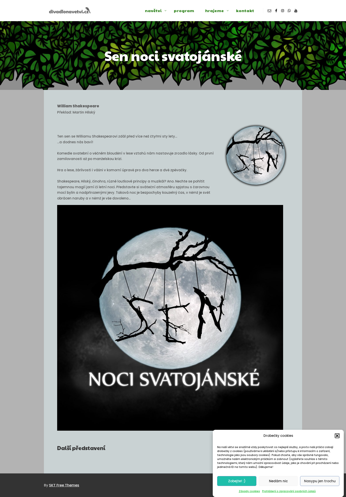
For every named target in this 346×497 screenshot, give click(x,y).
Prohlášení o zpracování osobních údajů (289, 494)
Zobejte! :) (237, 483)
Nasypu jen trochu (320, 483)
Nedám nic (278, 483)
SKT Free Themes (64, 485)
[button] (337, 438)
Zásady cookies (249, 494)
